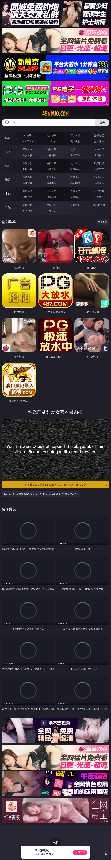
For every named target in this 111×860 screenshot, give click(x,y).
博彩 (8, 138)
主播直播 (75, 155)
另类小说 (51, 197)
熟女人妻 (27, 155)
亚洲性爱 (27, 163)
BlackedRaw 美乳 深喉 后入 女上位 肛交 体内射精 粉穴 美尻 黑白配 (40, 494)
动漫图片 (99, 177)
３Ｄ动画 (99, 149)
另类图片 (99, 183)
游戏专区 (99, 135)
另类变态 (99, 169)
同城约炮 (27, 205)
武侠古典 (99, 191)
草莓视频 (75, 205)
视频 (8, 152)
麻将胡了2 (27, 141)
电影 (8, 166)
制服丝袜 (27, 169)
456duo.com (55, 113)
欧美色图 (75, 177)
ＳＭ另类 (99, 155)
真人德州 (51, 135)
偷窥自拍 (27, 177)
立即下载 (80, 852)
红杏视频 (27, 211)
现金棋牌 (75, 141)
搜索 (102, 122)
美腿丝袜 (27, 183)
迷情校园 (27, 197)
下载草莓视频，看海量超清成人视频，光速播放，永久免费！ (65, 485)
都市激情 (27, 191)
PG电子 (27, 135)
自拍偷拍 (51, 149)
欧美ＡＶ (75, 149)
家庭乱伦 (51, 191)
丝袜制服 (51, 155)
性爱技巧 (99, 197)
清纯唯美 (51, 183)
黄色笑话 (75, 197)
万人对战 (75, 135)
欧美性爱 (99, 163)
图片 (8, 180)
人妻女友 (75, 191)
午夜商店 (51, 205)
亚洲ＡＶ (27, 149)
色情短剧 (51, 211)
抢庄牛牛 (99, 141)
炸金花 (51, 141)
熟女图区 (75, 183)
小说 (8, 193)
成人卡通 (75, 163)
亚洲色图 (51, 177)
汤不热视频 (99, 205)
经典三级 (51, 169)
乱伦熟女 (75, 169)
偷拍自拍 (51, 163)
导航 (8, 207)
